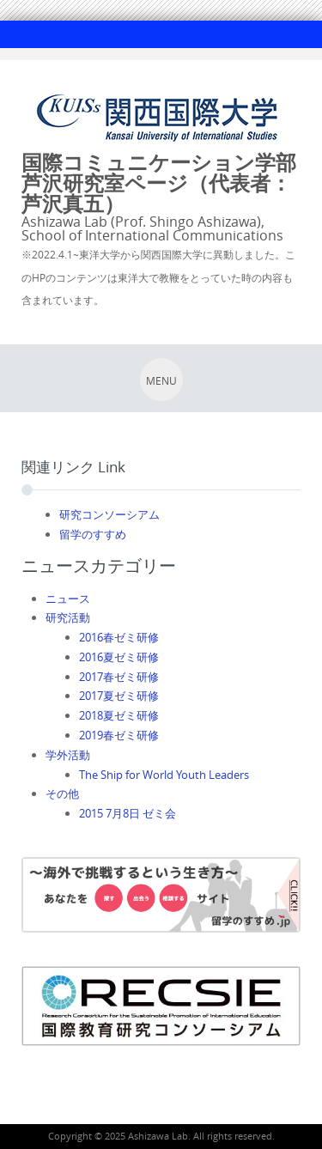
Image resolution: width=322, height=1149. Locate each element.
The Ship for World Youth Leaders (164, 774)
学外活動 (68, 755)
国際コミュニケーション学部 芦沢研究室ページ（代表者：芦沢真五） (169, 183)
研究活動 (68, 617)
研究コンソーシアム (109, 514)
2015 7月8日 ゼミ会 (127, 813)
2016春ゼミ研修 (119, 637)
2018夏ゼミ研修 (119, 715)
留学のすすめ (92, 534)
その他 (62, 793)
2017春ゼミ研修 (119, 676)
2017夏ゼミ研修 (119, 695)
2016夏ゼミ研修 (119, 657)
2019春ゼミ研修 (119, 735)
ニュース (68, 598)
